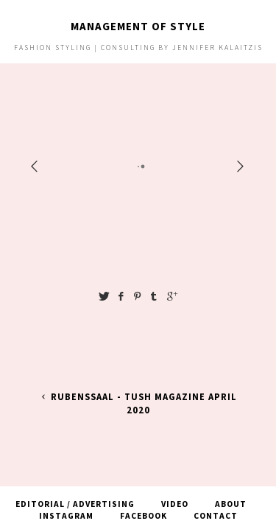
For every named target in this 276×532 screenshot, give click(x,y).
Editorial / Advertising (75, 504)
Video (174, 504)
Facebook (143, 516)
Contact (216, 516)
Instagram (66, 516)
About (231, 504)
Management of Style (138, 26)
